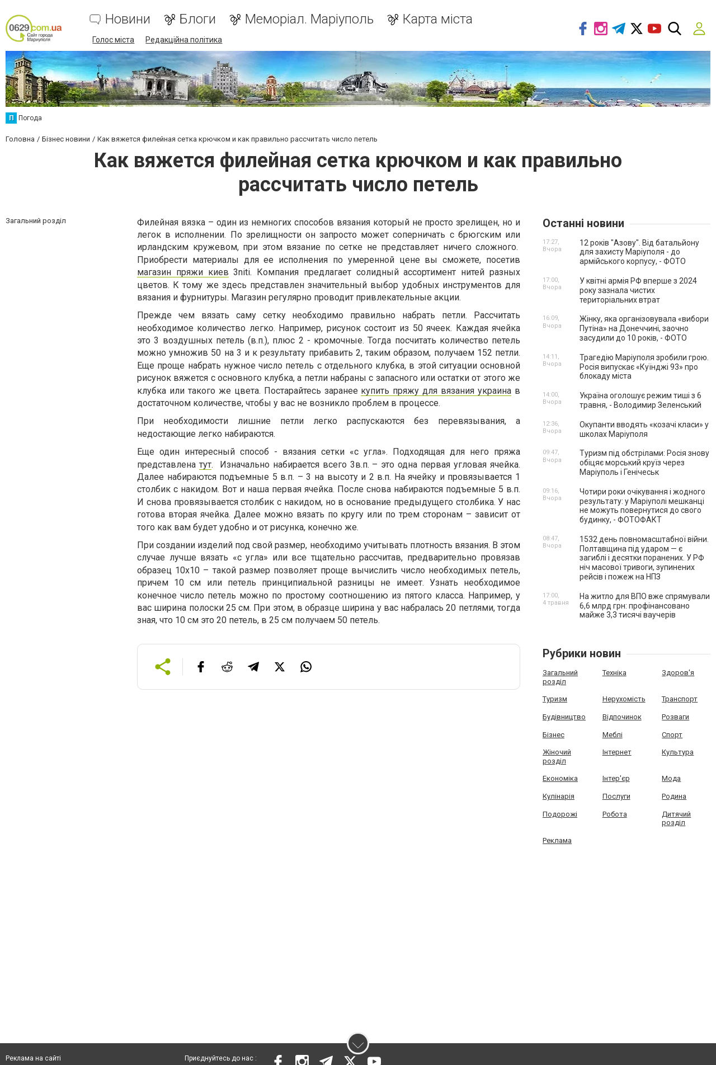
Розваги (675, 715)
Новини (127, 19)
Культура (678, 751)
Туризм (555, 698)
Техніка (614, 671)
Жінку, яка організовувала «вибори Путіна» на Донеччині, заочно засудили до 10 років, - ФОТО (644, 328)
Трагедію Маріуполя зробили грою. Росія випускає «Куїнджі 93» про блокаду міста (644, 366)
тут (205, 463)
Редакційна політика (183, 40)
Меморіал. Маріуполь (309, 19)
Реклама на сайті (33, 1059)
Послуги (616, 795)
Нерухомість (624, 698)
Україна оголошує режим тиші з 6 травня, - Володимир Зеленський (640, 399)
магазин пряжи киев (183, 271)
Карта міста (438, 19)
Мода (671, 778)
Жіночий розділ (557, 755)
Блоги (198, 19)
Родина (674, 795)
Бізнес (553, 733)
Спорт (672, 733)
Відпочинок (622, 715)
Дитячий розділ (676, 817)
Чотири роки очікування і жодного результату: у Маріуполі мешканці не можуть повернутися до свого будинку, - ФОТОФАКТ (642, 504)
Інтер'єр (616, 778)
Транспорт (680, 698)
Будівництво (564, 715)
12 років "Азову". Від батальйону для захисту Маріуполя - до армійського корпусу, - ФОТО (639, 251)
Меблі (612, 733)
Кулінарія (558, 795)
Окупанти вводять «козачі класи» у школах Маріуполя (644, 428)
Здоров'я (678, 671)
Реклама (557, 839)
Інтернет (617, 751)
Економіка (560, 778)
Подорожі (560, 813)
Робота (614, 813)
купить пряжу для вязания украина (436, 389)
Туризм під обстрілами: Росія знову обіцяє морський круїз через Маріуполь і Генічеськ (644, 462)
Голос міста (113, 40)
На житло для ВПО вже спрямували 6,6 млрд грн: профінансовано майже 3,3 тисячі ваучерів (645, 605)
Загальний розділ (560, 676)
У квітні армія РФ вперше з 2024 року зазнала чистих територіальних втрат (638, 289)
